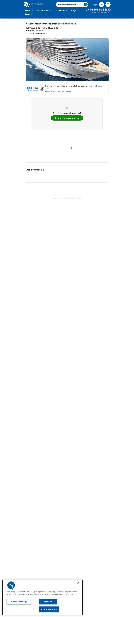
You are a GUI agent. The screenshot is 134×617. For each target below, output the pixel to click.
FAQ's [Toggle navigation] (28, 14)
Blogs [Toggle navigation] (74, 10)
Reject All (48, 601)
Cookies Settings (19, 601)
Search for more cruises (67, 118)
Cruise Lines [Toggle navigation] (60, 10)
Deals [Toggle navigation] (29, 10)
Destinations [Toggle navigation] (43, 10)
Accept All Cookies (49, 609)
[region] (42, 597)
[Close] (78, 583)
